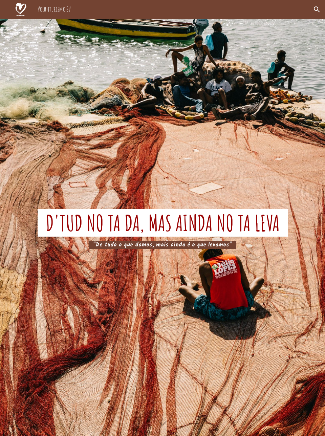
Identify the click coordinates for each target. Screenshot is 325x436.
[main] (162, 227)
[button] (317, 9)
